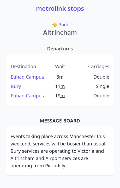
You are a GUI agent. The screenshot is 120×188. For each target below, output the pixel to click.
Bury (16, 86)
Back (60, 24)
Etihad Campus (27, 77)
